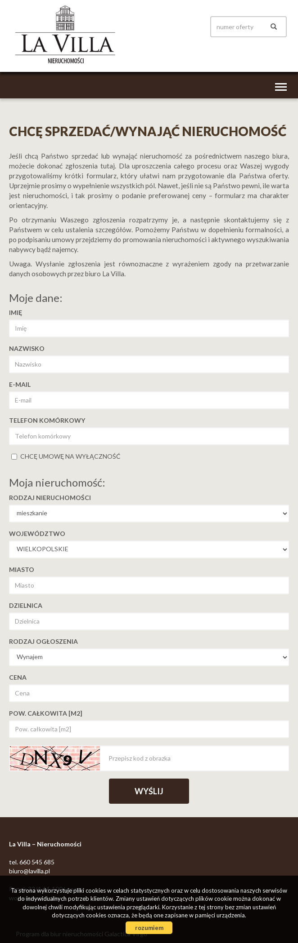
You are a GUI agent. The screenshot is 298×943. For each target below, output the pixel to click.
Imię (15, 312)
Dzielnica (25, 605)
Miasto (21, 569)
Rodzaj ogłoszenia (43, 641)
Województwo (37, 533)
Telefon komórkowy (47, 420)
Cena (18, 677)
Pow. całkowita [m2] (45, 713)
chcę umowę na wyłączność (66, 456)
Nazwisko (27, 348)
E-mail (20, 384)
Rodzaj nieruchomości (50, 497)
